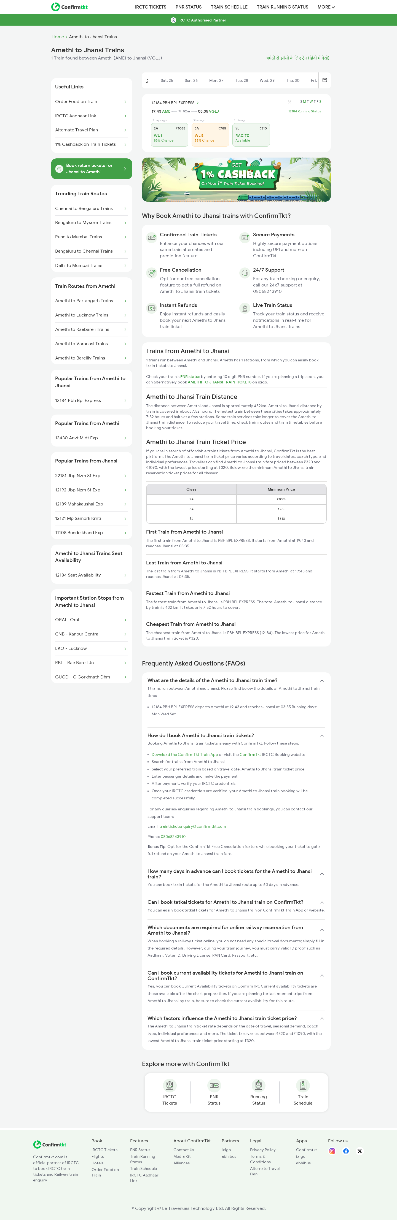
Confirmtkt (306, 1150)
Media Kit (182, 1156)
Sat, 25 (167, 80)
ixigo (226, 1150)
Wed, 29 (267, 80)
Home (58, 36)
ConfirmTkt (250, 754)
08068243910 (173, 836)
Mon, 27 (216, 80)
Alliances (181, 1163)
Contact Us (183, 1150)
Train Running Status (282, 7)
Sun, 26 (191, 80)
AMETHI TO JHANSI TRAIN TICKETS (220, 382)
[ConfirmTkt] (49, 1147)
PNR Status (189, 7)
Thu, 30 (292, 80)
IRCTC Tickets (150, 7)
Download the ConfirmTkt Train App (185, 754)
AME (166, 111)
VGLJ (214, 111)
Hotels (97, 1163)
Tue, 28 (241, 80)
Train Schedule (229, 7)
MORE (326, 7)
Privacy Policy (263, 1150)
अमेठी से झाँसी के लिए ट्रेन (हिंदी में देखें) (297, 58)
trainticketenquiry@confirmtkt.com (192, 826)
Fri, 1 (315, 80)
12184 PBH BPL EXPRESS (176, 103)
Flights (98, 1156)
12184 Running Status (304, 111)
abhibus (229, 1156)
